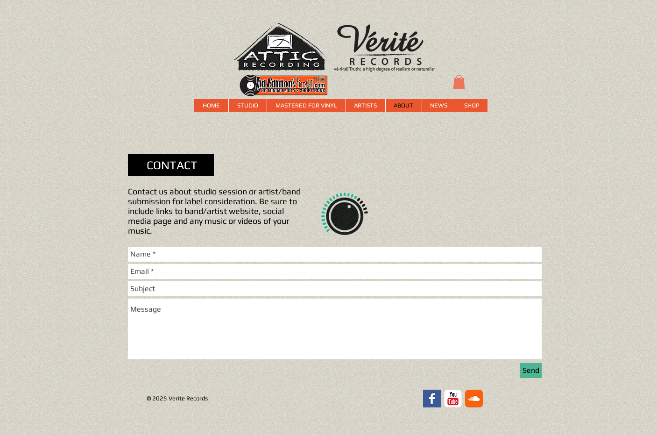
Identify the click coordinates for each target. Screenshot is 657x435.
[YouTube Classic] (453, 398)
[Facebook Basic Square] (432, 398)
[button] (459, 82)
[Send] (531, 370)
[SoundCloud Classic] (474, 398)
